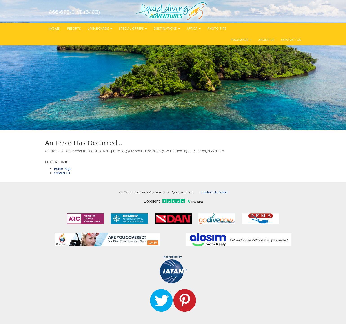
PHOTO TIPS (216, 28)
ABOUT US (266, 40)
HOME (54, 28)
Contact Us (62, 173)
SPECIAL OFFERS (133, 28)
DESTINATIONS (167, 28)
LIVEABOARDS (100, 28)
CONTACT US (291, 40)
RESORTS (74, 28)
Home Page (62, 168)
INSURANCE (241, 40)
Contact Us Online (214, 192)
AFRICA (194, 28)
